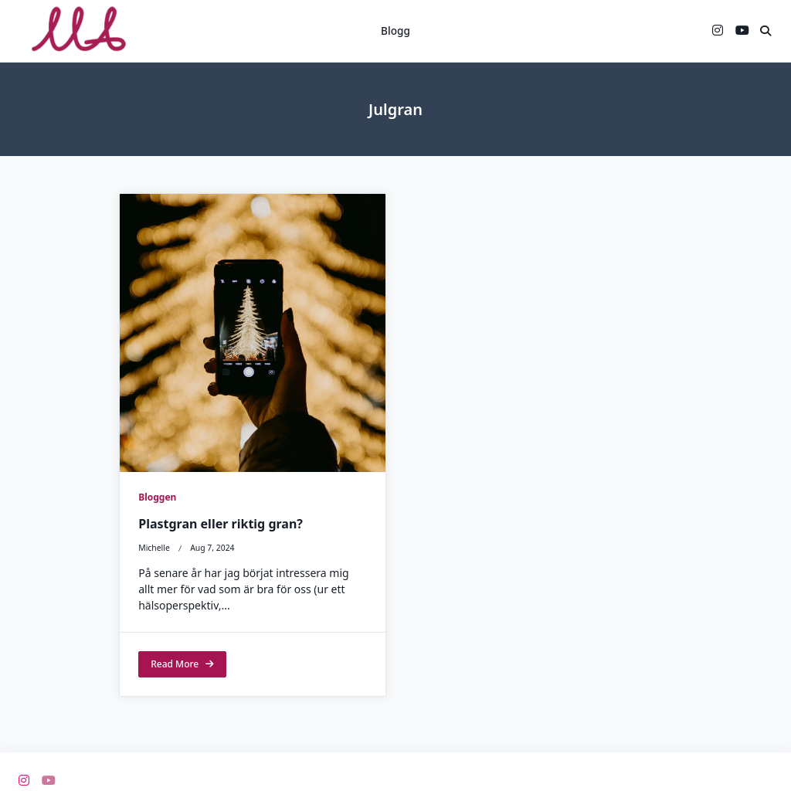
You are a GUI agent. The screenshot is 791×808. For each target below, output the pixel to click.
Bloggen (157, 497)
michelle (154, 548)
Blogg (395, 30)
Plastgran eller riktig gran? (220, 524)
